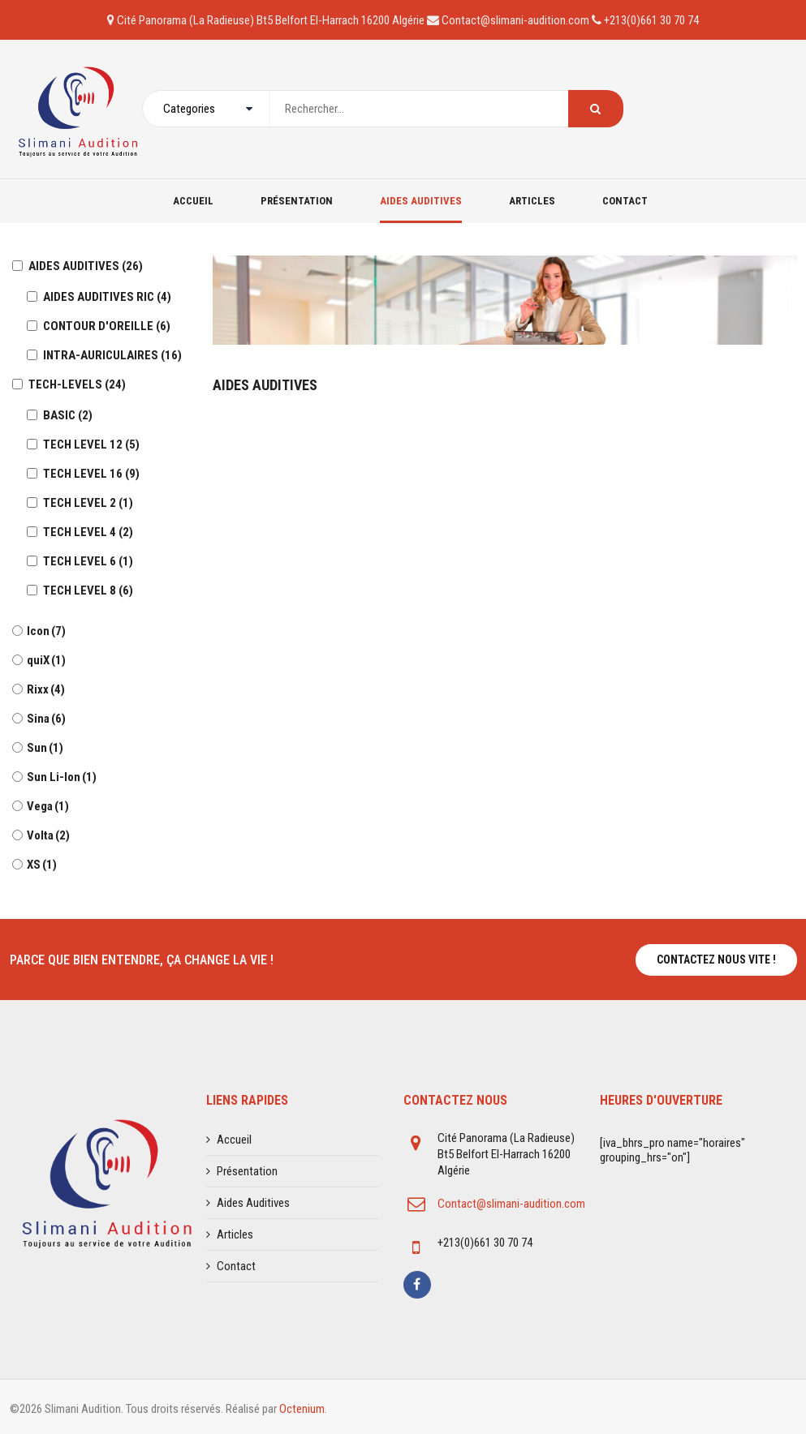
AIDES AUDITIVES (85, 266)
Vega (48, 806)
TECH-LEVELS (77, 384)
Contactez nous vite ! (716, 959)
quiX (46, 660)
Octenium (302, 1409)
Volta (48, 835)
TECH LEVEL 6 (88, 561)
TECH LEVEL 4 (88, 532)
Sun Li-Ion (62, 777)
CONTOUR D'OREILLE (106, 326)
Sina (46, 718)
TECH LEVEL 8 (88, 590)
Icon (46, 631)
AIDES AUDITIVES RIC (107, 297)
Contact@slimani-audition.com (511, 1203)
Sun (45, 748)
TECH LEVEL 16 (91, 473)
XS (42, 864)
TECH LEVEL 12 (91, 444)
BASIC (68, 415)
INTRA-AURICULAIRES (112, 355)
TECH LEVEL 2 (88, 503)
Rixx (46, 689)
